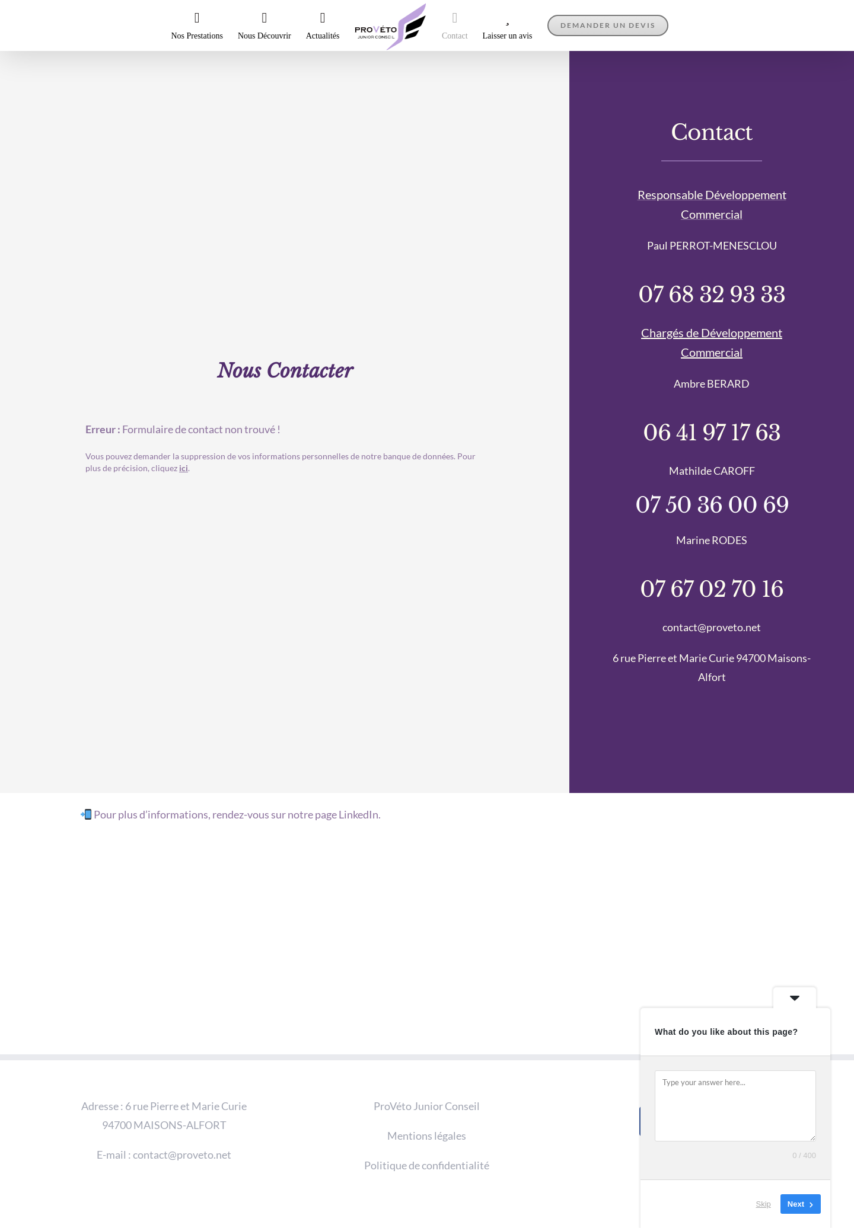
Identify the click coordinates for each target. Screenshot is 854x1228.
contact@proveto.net (182, 1154)
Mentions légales (426, 1135)
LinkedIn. (360, 814)
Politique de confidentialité (426, 1165)
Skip (763, 1204)
